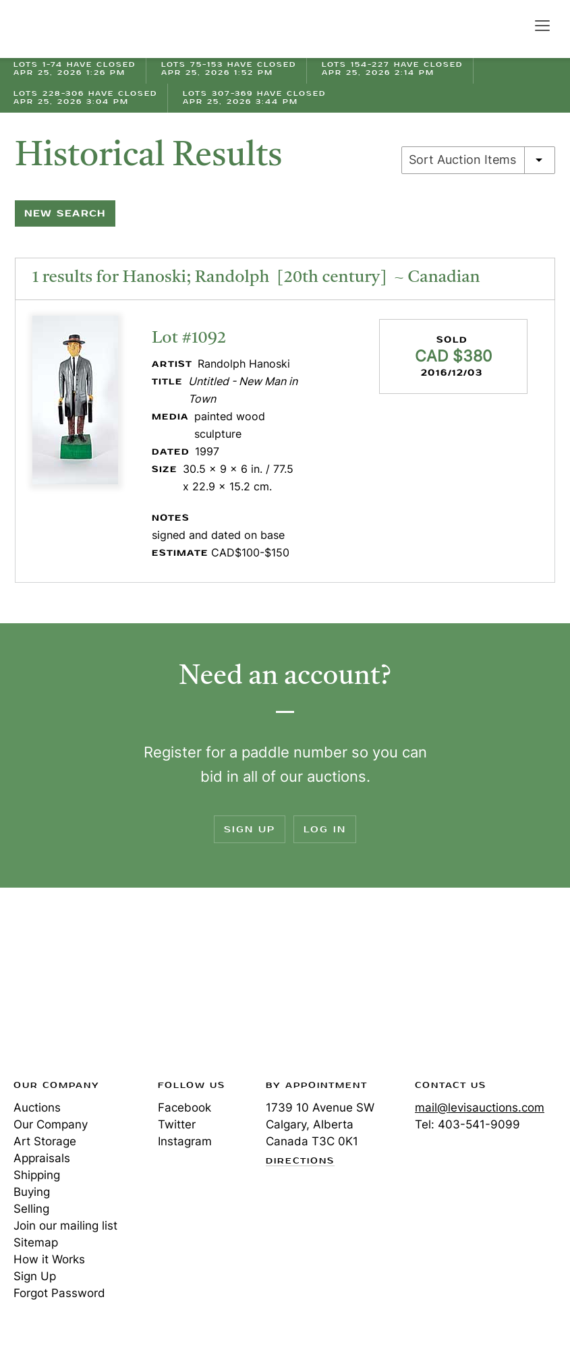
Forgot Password (59, 1293)
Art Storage (44, 1141)
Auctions (37, 1107)
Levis (57, 987)
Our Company (50, 1124)
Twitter (177, 1124)
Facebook (184, 1107)
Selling (31, 1208)
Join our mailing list (65, 1225)
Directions (300, 1161)
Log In (325, 829)
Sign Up (249, 829)
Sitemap (35, 1242)
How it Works (49, 1259)
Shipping (36, 1175)
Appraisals (41, 1158)
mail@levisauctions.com (479, 1107)
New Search (65, 213)
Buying (31, 1192)
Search (513, 25)
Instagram (185, 1141)
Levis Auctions (60, 29)
